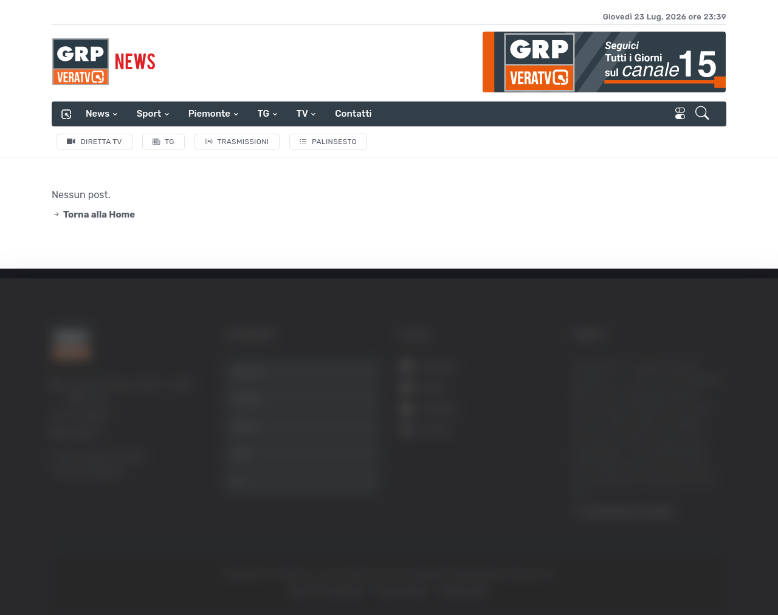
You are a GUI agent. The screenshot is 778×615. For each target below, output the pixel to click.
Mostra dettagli (664, 571)
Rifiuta (655, 496)
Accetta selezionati (654, 457)
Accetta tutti (654, 416)
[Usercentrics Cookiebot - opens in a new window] (103, 572)
